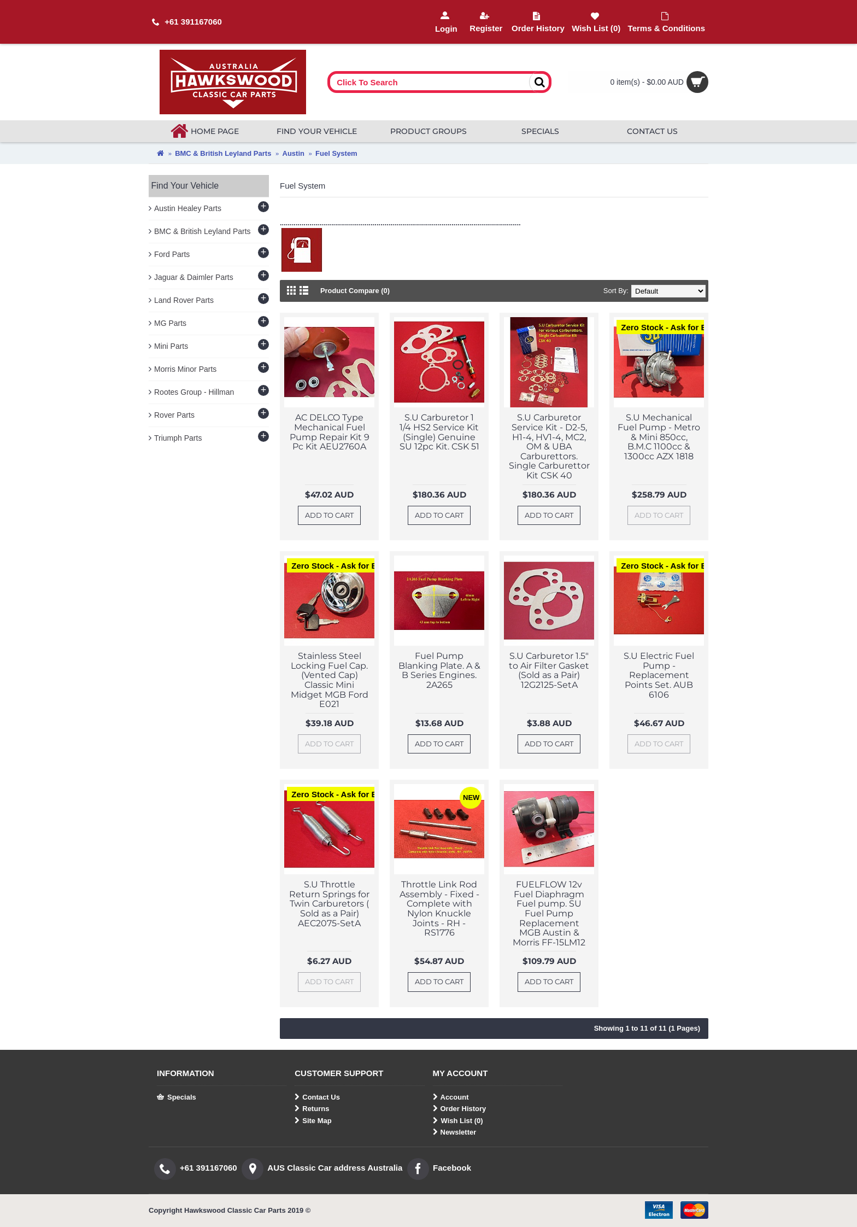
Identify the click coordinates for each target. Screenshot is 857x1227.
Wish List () (458, 1121)
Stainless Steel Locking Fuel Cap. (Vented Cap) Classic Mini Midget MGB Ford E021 (329, 680)
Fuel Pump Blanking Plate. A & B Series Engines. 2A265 (439, 670)
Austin (293, 153)
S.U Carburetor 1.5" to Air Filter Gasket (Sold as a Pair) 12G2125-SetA (549, 670)
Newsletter (455, 1132)
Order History (459, 1109)
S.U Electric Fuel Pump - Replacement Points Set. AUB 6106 (659, 675)
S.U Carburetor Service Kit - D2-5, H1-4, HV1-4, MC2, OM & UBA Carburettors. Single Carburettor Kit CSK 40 (549, 446)
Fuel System (336, 153)
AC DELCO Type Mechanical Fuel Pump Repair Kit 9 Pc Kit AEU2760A (329, 432)
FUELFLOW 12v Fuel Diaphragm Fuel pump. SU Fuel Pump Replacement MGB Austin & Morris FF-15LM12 (549, 913)
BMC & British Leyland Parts (223, 153)
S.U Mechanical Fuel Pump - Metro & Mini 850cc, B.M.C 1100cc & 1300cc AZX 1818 (659, 436)
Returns (312, 1109)
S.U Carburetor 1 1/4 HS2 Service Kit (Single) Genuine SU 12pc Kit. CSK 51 (439, 432)
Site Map (313, 1121)
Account (451, 1097)
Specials (176, 1097)
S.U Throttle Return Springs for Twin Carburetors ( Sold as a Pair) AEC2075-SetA (329, 903)
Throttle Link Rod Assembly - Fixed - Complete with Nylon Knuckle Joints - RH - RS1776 (439, 908)
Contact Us (317, 1097)
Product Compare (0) (355, 291)
